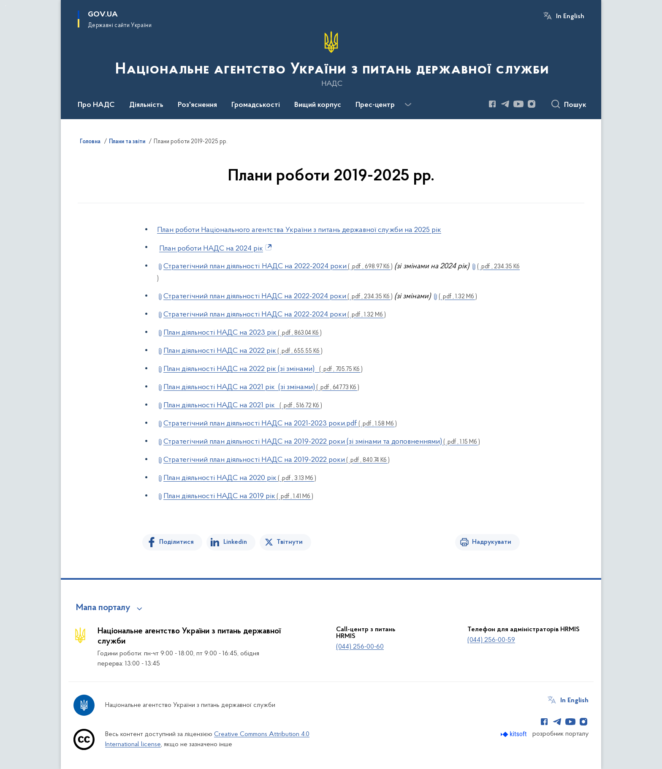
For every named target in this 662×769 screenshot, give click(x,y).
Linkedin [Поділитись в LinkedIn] (235, 542)
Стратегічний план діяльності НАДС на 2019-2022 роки (276, 460)
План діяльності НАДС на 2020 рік (239, 478)
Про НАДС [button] (96, 105)
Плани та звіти (127, 142)
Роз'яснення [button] (197, 105)
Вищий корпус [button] (317, 105)
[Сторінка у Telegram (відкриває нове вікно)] (505, 104)
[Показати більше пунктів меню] (408, 104)
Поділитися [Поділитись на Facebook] (176, 542)
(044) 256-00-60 (360, 647)
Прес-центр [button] (375, 105)
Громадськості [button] (255, 105)
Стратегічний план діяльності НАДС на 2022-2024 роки (278, 266)
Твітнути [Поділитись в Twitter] (290, 542)
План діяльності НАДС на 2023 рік (242, 333)
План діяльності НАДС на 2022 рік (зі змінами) (263, 369)
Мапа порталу (103, 608)
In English (570, 16)
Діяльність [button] (146, 105)
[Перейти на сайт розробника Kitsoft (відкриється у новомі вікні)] (514, 734)
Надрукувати (491, 542)
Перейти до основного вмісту (5, 5)
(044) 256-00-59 (491, 640)
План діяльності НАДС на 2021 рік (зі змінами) (261, 387)
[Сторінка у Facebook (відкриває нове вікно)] (492, 104)
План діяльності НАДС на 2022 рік (243, 351)
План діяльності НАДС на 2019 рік (238, 496)
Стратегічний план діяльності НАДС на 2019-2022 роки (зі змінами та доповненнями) (321, 442)
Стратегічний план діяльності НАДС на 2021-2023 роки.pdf (280, 424)
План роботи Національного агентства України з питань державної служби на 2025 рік (299, 230)
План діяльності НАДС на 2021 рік (242, 405)
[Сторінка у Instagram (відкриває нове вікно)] (531, 104)
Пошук (575, 105)
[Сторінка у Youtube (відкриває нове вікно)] (518, 104)
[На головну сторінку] (331, 59)
